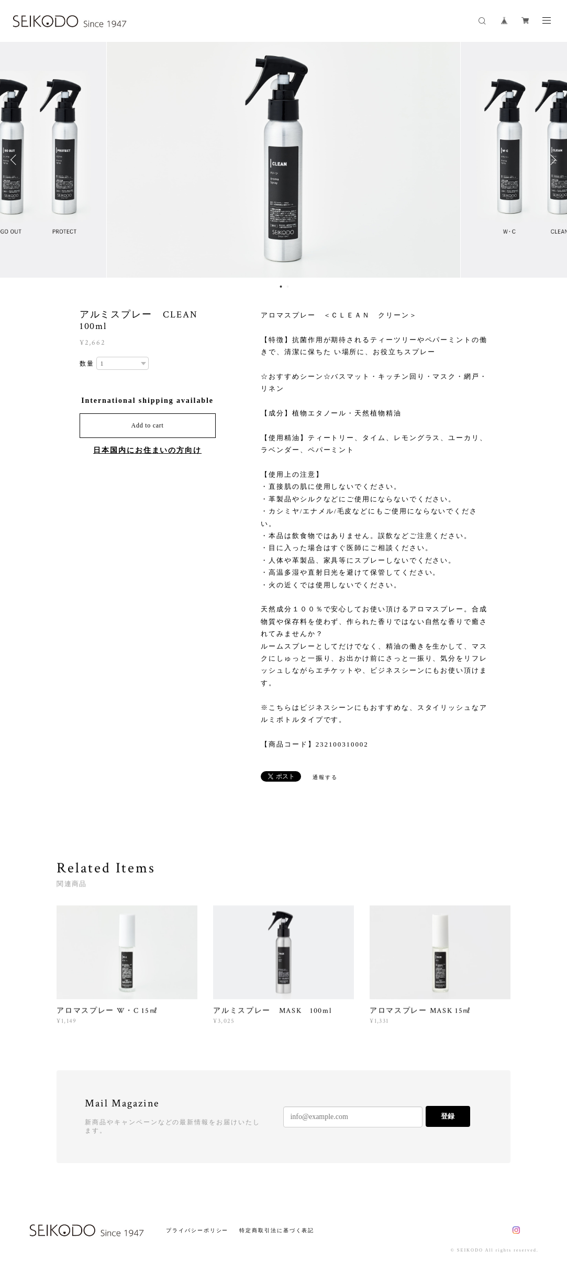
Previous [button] (15, 160)
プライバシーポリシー (197, 1230)
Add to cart (147, 425)
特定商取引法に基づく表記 (276, 1230)
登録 (447, 1116)
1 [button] (281, 287)
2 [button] (288, 287)
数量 (87, 363)
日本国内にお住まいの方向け (147, 450)
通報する (325, 777)
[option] (283, 160)
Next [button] (551, 160)
